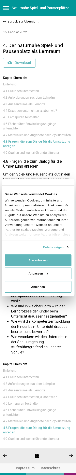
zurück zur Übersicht (21, 21)
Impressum (25, 468)
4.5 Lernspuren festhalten (21, 117)
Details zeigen (53, 247)
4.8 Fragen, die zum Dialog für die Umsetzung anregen (36, 144)
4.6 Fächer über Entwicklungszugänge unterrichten (29, 126)
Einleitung (9, 84)
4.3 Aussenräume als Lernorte (24, 104)
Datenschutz (50, 468)
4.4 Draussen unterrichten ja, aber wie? (30, 110)
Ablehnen (38, 286)
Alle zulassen (38, 260)
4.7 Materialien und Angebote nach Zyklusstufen (37, 135)
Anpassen (38, 273)
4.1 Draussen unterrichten (21, 91)
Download (19, 63)
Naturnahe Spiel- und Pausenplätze (40, 8)
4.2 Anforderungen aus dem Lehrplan (29, 97)
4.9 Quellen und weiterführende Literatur (31, 152)
